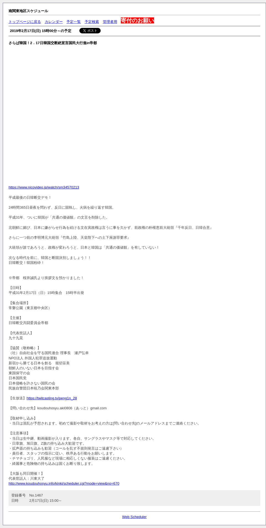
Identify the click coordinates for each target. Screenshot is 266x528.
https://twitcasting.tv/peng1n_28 (52, 398)
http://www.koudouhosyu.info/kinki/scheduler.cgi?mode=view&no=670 (64, 483)
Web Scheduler (134, 517)
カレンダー (54, 22)
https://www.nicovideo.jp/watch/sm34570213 (44, 187)
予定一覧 (73, 22)
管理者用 (110, 22)
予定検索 (92, 22)
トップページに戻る (25, 22)
